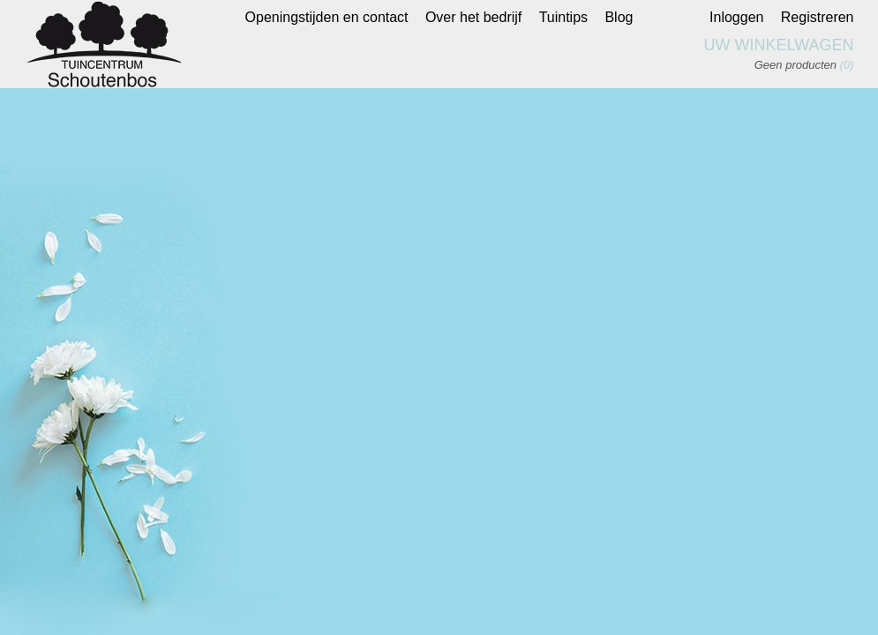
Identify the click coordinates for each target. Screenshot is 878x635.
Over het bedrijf (473, 17)
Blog (618, 17)
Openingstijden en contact (327, 17)
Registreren (817, 17)
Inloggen (736, 17)
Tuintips (563, 17)
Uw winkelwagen (779, 45)
